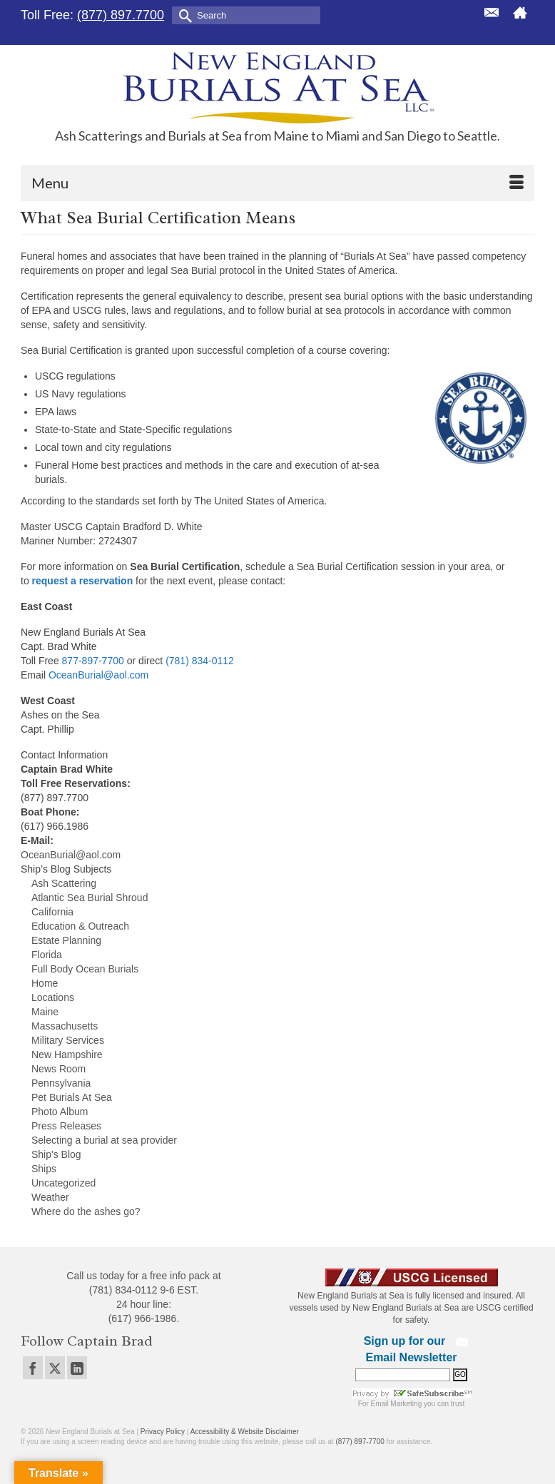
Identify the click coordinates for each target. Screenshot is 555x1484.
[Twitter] (55, 1367)
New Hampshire (67, 1054)
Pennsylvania (61, 1083)
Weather (50, 1197)
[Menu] (277, 182)
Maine (44, 1011)
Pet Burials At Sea (71, 1097)
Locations (52, 997)
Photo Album (59, 1111)
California (52, 912)
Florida (46, 954)
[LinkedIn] (77, 1367)
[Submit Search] (182, 15)
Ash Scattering (63, 883)
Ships (43, 1168)
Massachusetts (64, 1026)
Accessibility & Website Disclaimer (244, 1431)
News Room (58, 1068)
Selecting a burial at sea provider (104, 1140)
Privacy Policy (163, 1431)
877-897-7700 (93, 660)
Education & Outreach (80, 926)
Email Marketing (396, 1404)
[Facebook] (33, 1367)
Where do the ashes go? (86, 1211)
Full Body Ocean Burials (84, 969)
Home (44, 983)
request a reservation (82, 580)
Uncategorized (63, 1183)
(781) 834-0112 (200, 660)
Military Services (67, 1040)
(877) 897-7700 (359, 1441)
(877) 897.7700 (120, 15)
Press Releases (66, 1126)
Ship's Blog (56, 1154)
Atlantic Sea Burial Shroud (89, 897)
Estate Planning (66, 940)
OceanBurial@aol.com (98, 675)
